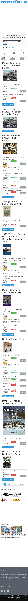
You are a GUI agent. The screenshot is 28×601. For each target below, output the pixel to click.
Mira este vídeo (15, 535)
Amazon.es (11, 47)
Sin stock (14, 98)
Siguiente (21, 484)
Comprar (3, 59)
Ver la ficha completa (8, 104)
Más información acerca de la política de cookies (16, 598)
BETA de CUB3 (6, 524)
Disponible (14, 88)
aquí (18, 537)
